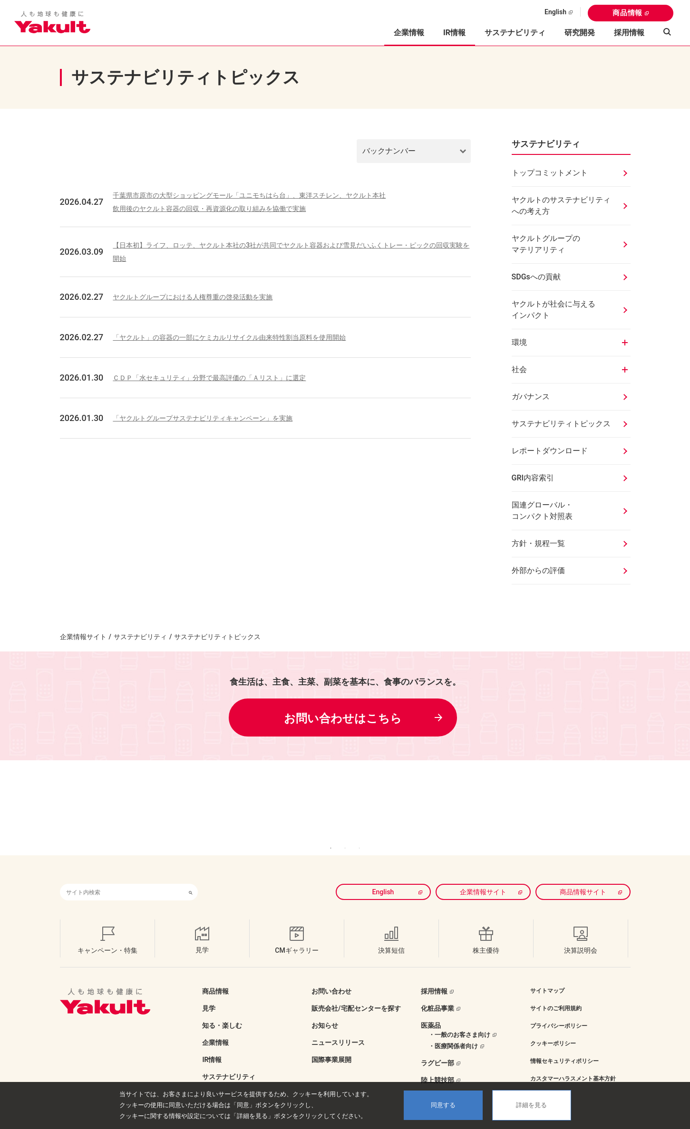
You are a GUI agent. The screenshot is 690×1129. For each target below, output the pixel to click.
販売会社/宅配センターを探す (355, 994)
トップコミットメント (550, 172)
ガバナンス (531, 396)
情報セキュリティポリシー (564, 1046)
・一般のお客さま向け (459, 1020)
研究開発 (579, 32)
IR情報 (212, 1045)
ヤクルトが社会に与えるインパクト (553, 309)
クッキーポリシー (553, 1029)
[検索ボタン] (191, 878)
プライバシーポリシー (558, 1011)
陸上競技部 (437, 1066)
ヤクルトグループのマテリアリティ (546, 244)
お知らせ (324, 1011)
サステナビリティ (515, 32)
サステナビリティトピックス (561, 423)
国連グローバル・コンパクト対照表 (542, 510)
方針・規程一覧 (538, 543)
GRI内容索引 (533, 477)
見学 (208, 994)
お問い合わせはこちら (343, 718)
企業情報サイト (83, 637)
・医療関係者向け (453, 1031)
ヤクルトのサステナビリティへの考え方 (561, 205)
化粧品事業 (437, 994)
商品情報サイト (583, 877)
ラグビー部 (437, 1048)
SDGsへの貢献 (536, 276)
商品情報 (627, 13)
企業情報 (215, 1028)
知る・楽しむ (222, 1011)
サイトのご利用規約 (556, 994)
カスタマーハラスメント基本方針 (573, 1064)
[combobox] (122, 878)
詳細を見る (531, 1105)
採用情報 (629, 32)
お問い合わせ (331, 977)
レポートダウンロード (550, 450)
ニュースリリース (338, 1028)
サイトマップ (547, 976)
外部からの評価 (538, 570)
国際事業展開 (331, 1045)
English (555, 12)
